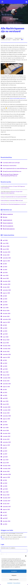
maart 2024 (5, 306)
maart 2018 (5, 491)
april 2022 (5, 368)
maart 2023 (5, 336)
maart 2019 (5, 458)
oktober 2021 (6, 379)
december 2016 (6, 520)
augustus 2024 (6, 292)
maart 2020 (5, 426)
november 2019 (6, 435)
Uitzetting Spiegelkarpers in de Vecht (17, 203)
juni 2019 (5, 450)
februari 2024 (6, 309)
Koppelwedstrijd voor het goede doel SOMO (16, 195)
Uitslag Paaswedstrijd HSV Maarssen (12, 170)
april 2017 (5, 517)
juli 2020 (5, 420)
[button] (26, 556)
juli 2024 (5, 295)
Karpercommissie (18, 37)
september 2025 (7, 257)
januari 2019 (6, 461)
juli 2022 (5, 359)
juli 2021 (5, 388)
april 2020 (5, 423)
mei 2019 (5, 453)
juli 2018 (5, 479)
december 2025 (6, 251)
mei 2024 (5, 300)
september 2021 (7, 382)
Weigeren (14, 575)
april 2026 (5, 239)
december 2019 (6, 432)
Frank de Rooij (4, 199)
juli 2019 (5, 447)
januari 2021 (6, 403)
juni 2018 (5, 482)
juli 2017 (5, 511)
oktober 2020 (6, 412)
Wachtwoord (4, 553)
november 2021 (6, 377)
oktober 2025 (6, 254)
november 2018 (6, 467)
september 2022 (7, 353)
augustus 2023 (6, 321)
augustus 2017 (6, 508)
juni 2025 (5, 265)
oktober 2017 (6, 502)
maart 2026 (5, 242)
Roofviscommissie (8, 225)
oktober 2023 (6, 315)
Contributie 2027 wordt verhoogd (11, 161)
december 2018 (6, 464)
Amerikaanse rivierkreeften (9, 164)
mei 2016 (5, 523)
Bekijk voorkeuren (14, 579)
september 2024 (7, 289)
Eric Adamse (14, 19)
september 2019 (7, 441)
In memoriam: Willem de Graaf (16, 199)
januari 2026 (6, 248)
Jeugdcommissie (7, 219)
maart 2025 (5, 274)
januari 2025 (6, 277)
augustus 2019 (6, 444)
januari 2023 (6, 341)
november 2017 (6, 499)
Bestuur (5, 216)
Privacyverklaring (16, 582)
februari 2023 (6, 338)
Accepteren (14, 571)
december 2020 (6, 406)
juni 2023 (5, 327)
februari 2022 (6, 374)
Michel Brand (4, 203)
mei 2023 (5, 330)
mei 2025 (5, 268)
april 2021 (5, 397)
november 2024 (6, 283)
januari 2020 (6, 429)
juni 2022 (5, 362)
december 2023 (6, 312)
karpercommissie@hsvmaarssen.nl (18, 97)
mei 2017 (5, 514)
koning (2, 195)
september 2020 (7, 415)
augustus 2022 (6, 356)
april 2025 (5, 271)
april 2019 (5, 456)
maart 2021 (5, 400)
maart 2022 (5, 371)
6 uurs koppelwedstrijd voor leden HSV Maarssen (15, 167)
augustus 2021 (6, 385)
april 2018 (5, 488)
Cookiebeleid (9, 582)
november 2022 (6, 347)
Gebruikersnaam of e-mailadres (8, 547)
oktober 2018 (6, 470)
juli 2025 (5, 262)
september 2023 (7, 318)
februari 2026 (6, 245)
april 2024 (5, 303)
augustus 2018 (6, 476)
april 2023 (5, 333)
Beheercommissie (8, 213)
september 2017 (7, 505)
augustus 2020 (6, 417)
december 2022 (6, 344)
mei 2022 (5, 365)
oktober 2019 (6, 438)
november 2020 (6, 409)
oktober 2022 (6, 350)
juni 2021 (5, 391)
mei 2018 (5, 485)
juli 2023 (5, 324)
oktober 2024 (6, 286)
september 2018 (7, 473)
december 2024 (6, 280)
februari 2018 (6, 494)
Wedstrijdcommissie (9, 228)
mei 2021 (5, 394)
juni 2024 (5, 298)
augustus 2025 (6, 260)
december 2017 (6, 496)
